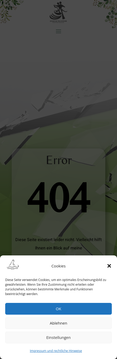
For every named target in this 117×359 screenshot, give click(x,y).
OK (58, 308)
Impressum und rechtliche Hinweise (56, 351)
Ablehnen (58, 323)
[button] (109, 265)
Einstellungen (58, 337)
